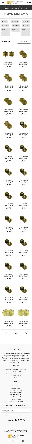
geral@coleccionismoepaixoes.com (16, 369)
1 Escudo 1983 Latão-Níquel (23, 87)
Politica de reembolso (16, 392)
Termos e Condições (16, 390)
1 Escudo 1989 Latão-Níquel (8, 181)
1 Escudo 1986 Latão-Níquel (8, 134)
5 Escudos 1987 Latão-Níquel (23, 322)
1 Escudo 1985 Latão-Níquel (23, 110)
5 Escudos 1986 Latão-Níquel (8, 322)
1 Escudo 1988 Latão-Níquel (23, 157)
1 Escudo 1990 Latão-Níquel (23, 181)
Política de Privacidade (16, 394)
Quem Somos (16, 386)
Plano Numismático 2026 (16, 401)
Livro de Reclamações (16, 397)
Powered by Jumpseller (21, 432)
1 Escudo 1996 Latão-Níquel (23, 251)
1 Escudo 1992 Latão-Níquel (23, 204)
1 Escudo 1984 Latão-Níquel (8, 110)
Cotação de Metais (16, 399)
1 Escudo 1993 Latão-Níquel (8, 228)
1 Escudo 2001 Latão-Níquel (23, 298)
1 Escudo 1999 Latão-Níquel (23, 275)
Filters (24, 42)
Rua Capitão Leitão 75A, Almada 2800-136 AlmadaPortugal (16, 375)
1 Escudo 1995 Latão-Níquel (8, 251)
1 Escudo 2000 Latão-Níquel (8, 298)
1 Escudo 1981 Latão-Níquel (23, 63)
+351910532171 (16, 372)
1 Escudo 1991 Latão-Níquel (8, 204)
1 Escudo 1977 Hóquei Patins (8, 63)
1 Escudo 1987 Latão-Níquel (8, 157)
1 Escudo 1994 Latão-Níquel (23, 228)
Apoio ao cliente (16, 388)
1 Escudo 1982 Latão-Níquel (8, 87)
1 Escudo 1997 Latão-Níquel (8, 275)
